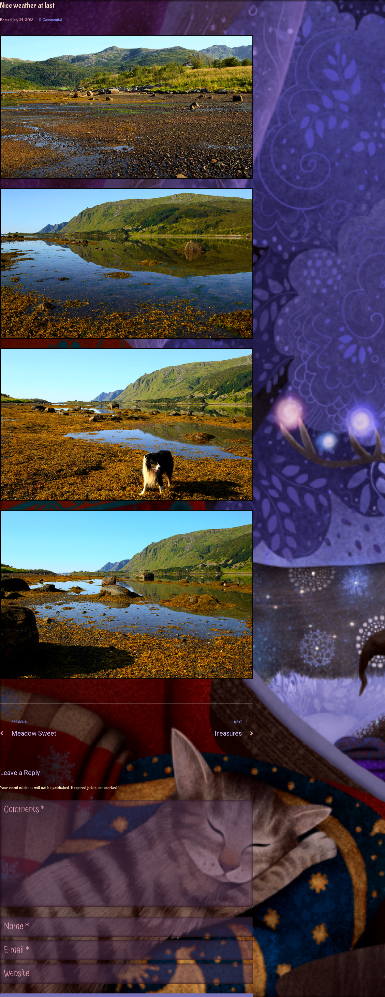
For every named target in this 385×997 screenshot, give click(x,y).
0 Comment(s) (50, 19)
